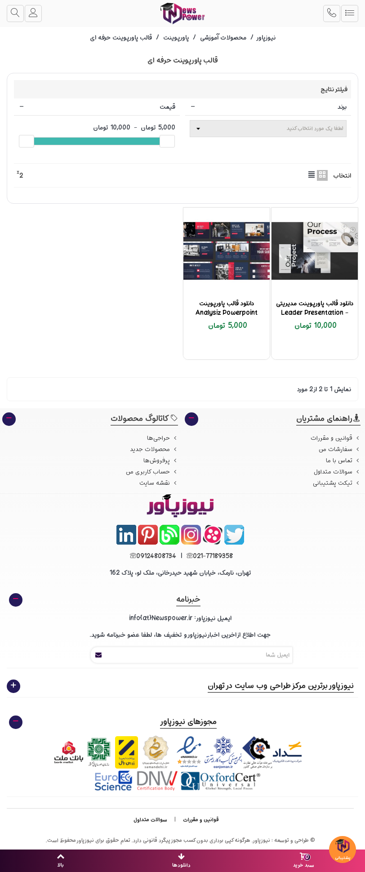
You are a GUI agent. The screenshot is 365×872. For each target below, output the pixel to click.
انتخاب (342, 175)
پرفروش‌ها (160, 461)
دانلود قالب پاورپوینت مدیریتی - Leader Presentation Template (314, 313)
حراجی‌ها (162, 438)
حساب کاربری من (152, 472)
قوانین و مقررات (336, 438)
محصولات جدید (154, 449)
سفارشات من (340, 449)
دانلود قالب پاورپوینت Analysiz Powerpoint (227, 308)
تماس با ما (343, 461)
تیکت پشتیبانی (337, 483)
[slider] (167, 141)
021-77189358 (208, 556)
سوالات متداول (337, 472)
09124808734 (152, 556)
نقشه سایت (158, 483)
